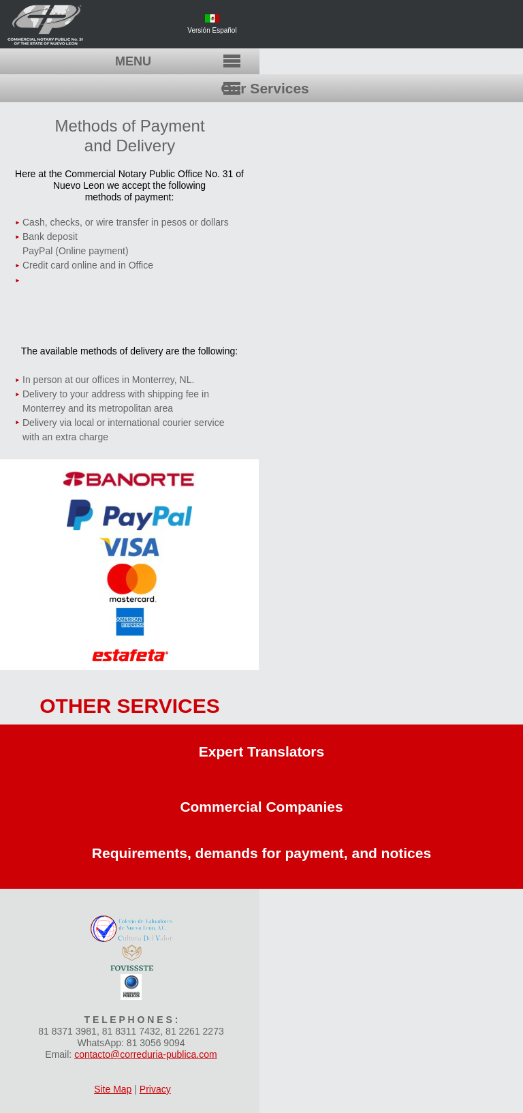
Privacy (155, 1089)
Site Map (112, 1089)
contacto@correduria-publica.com (145, 1054)
